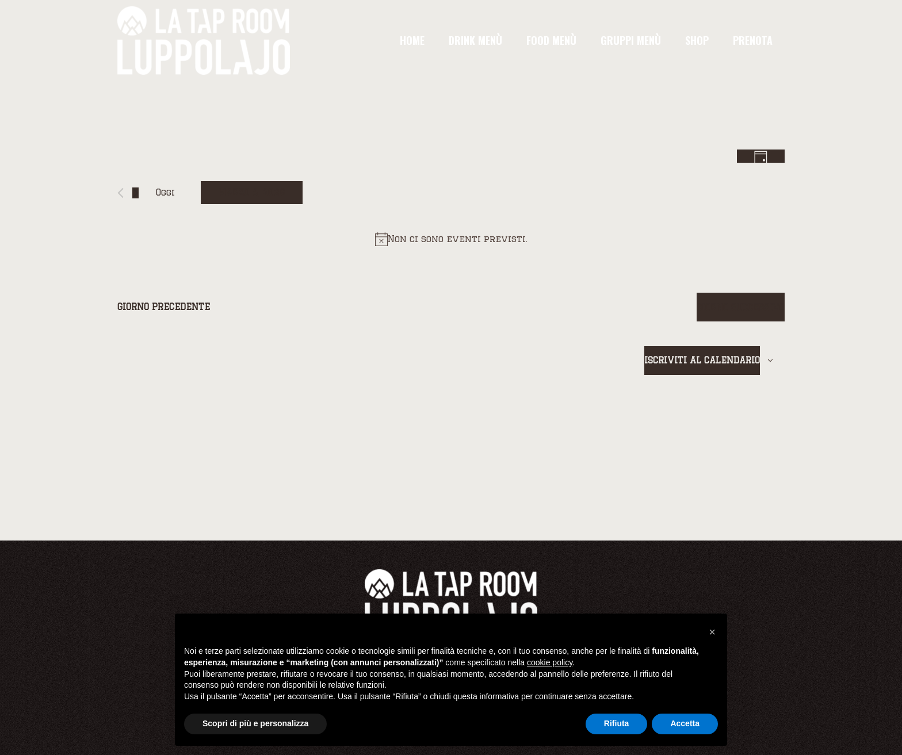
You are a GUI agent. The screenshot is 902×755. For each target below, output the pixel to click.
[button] (712, 632)
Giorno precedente (163, 307)
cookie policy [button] (549, 662)
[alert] (451, 239)
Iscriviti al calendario (702, 360)
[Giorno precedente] (120, 192)
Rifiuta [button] (616, 723)
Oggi (165, 192)
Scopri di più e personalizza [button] (255, 723)
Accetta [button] (685, 723)
